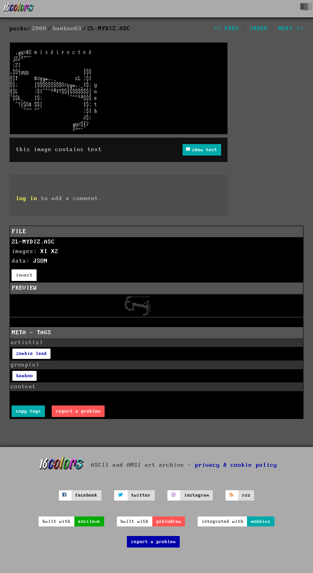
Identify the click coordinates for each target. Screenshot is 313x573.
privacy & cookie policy (236, 465)
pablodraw (168, 521)
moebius (260, 521)
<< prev (226, 28)
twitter (141, 495)
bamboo (24, 375)
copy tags (28, 411)
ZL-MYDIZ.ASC (33, 242)
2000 (39, 28)
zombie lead (31, 353)
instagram (196, 495)
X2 (54, 251)
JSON (40, 261)
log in (26, 198)
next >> (290, 28)
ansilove (89, 521)
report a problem (78, 411)
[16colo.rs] (18, 9)
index (259, 28)
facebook (86, 495)
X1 (44, 251)
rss (246, 495)
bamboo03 (67, 28)
